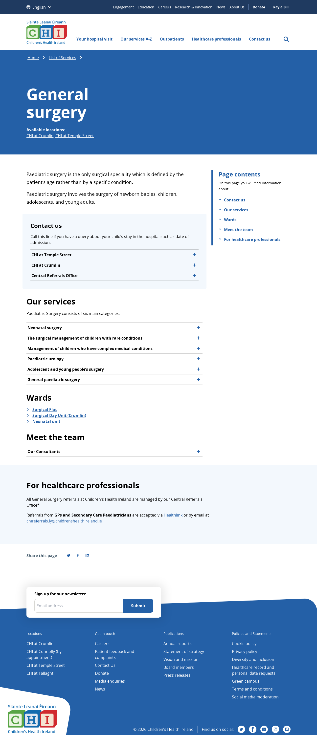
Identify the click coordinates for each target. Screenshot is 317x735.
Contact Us (105, 665)
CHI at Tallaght (39, 673)
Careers (164, 7)
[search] (286, 39)
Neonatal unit (46, 421)
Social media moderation (255, 697)
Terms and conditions (252, 689)
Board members (178, 667)
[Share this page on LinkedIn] (87, 555)
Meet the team (238, 229)
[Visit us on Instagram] (275, 729)
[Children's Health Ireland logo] (46, 32)
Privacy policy (244, 651)
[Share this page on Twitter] (68, 555)
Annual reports (177, 643)
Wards (230, 219)
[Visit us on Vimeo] (287, 729)
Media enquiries (110, 681)
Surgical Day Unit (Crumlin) (59, 415)
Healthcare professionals (216, 39)
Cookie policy (244, 643)
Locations (34, 633)
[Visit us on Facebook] (78, 555)
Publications (173, 633)
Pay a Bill (281, 7)
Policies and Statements (252, 633)
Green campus (245, 681)
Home (33, 57)
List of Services (62, 57)
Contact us (259, 39)
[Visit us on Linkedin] (264, 729)
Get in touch (105, 633)
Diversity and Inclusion (253, 659)
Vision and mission (181, 659)
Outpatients (172, 39)
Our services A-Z (136, 39)
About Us (237, 7)
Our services (236, 210)
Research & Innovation (193, 7)
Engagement (123, 7)
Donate (259, 7)
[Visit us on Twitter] (241, 729)
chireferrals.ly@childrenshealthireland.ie (64, 521)
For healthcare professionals (252, 239)
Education (146, 7)
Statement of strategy (183, 651)
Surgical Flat (44, 409)
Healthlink (173, 515)
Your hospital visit (94, 39)
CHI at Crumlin (39, 135)
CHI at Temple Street (74, 135)
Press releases (176, 675)
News (221, 7)
